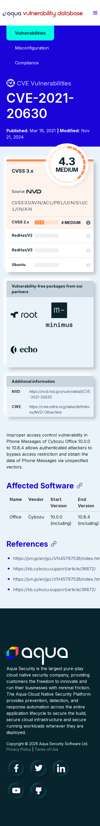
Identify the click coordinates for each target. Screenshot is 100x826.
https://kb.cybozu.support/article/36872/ (54, 568)
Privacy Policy (18, 749)
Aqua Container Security (37, 656)
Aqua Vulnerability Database (43, 14)
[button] (95, 13)
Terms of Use (46, 749)
